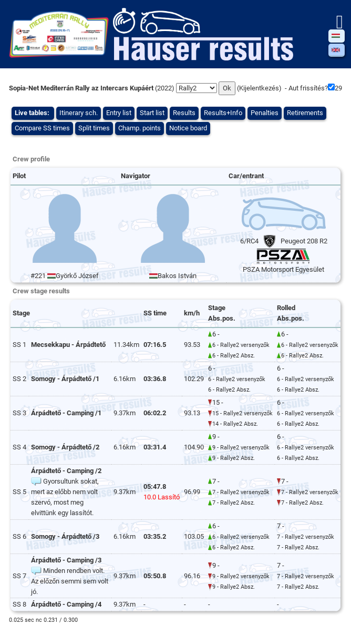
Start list (152, 113)
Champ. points (139, 128)
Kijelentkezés (259, 88)
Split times (94, 128)
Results (184, 113)
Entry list (118, 113)
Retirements (305, 113)
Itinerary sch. (78, 113)
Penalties (264, 113)
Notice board (188, 128)
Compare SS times (42, 128)
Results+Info (223, 113)
